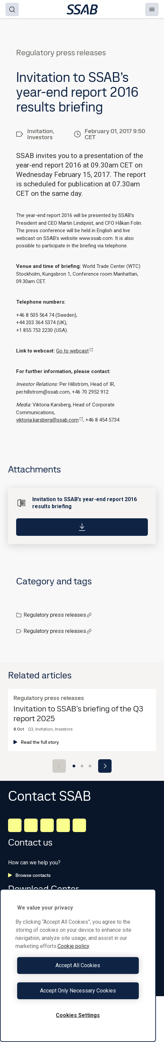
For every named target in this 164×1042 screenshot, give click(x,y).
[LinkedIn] (15, 825)
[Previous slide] (59, 766)
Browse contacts (29, 875)
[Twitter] (63, 825)
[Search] (12, 9)
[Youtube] (79, 825)
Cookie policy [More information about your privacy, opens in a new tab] (73, 946)
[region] (78, 965)
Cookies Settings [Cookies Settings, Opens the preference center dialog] (78, 1015)
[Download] (82, 527)
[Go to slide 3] (90, 766)
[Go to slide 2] (82, 766)
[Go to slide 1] (74, 766)
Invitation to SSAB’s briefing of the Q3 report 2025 (78, 714)
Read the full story (36, 742)
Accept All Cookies (77, 965)
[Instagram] (47, 825)
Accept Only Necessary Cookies (78, 990)
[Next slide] (105, 766)
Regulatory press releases (58, 615)
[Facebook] (31, 825)
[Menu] (152, 9)
